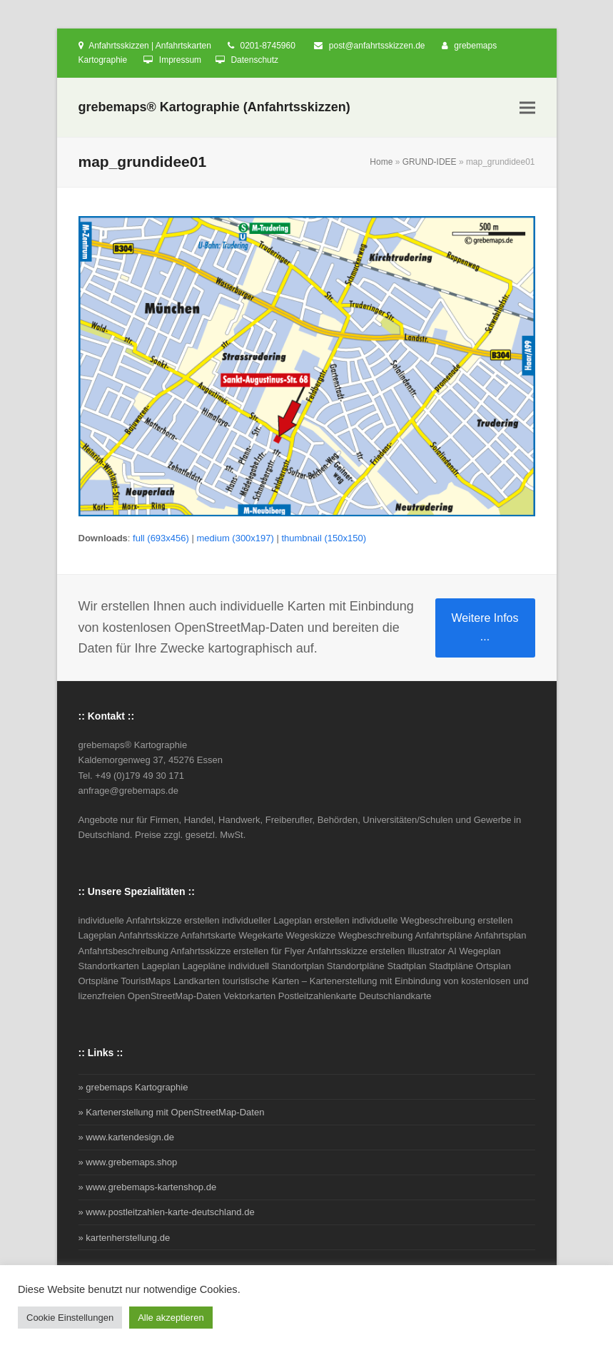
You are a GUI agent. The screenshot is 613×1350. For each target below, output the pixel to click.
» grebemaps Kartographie (133, 1087)
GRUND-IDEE (429, 162)
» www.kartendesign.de (126, 1137)
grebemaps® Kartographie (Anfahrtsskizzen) (214, 107)
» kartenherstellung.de (124, 1237)
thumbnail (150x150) (323, 538)
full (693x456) (161, 538)
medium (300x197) (234, 538)
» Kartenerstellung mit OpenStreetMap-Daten (171, 1112)
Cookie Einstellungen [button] (69, 1317)
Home (381, 162)
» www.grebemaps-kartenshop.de (147, 1187)
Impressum (180, 60)
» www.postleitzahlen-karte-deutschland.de (166, 1212)
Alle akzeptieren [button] (171, 1317)
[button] (527, 108)
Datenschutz (254, 60)
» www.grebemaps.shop (128, 1162)
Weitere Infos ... (485, 627)
